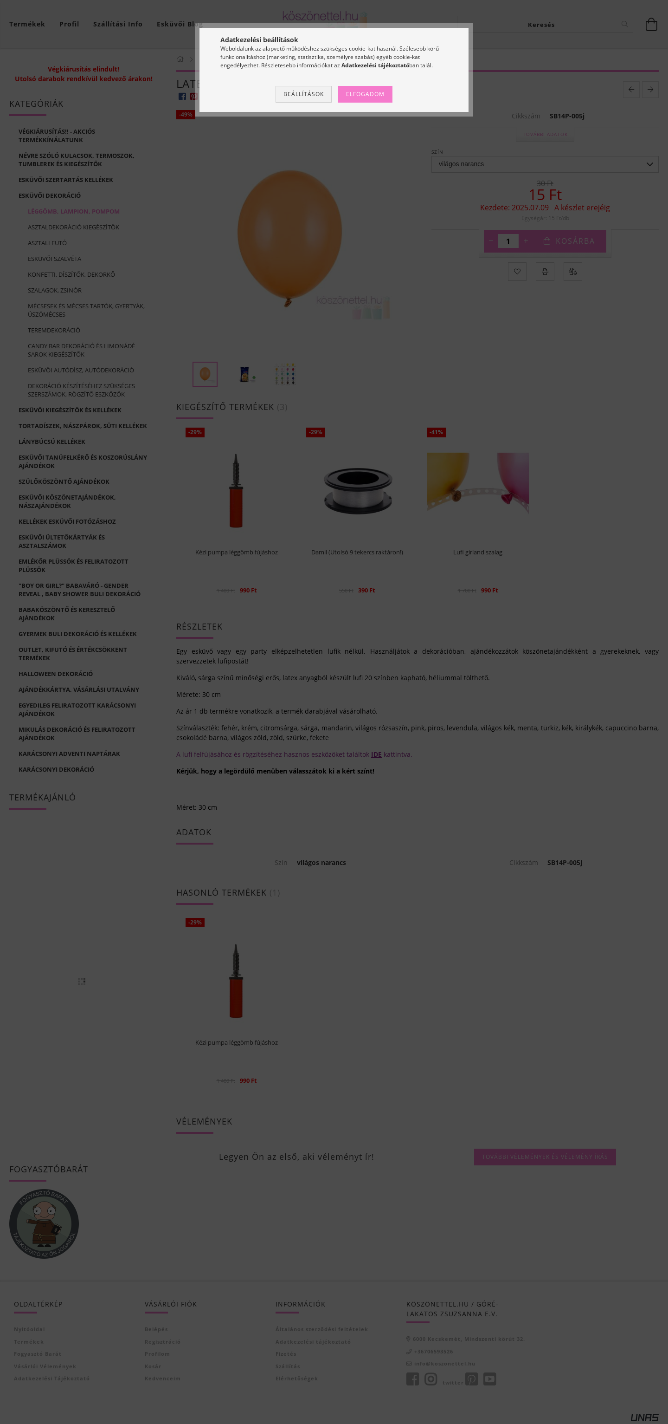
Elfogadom (365, 94)
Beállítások (303, 94)
